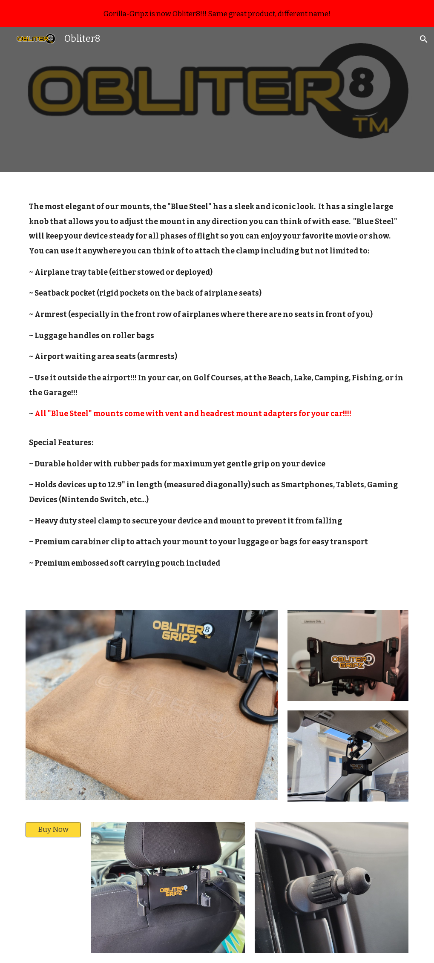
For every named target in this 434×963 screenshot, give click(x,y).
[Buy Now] (53, 830)
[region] (217, 13)
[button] (424, 39)
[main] (217, 385)
